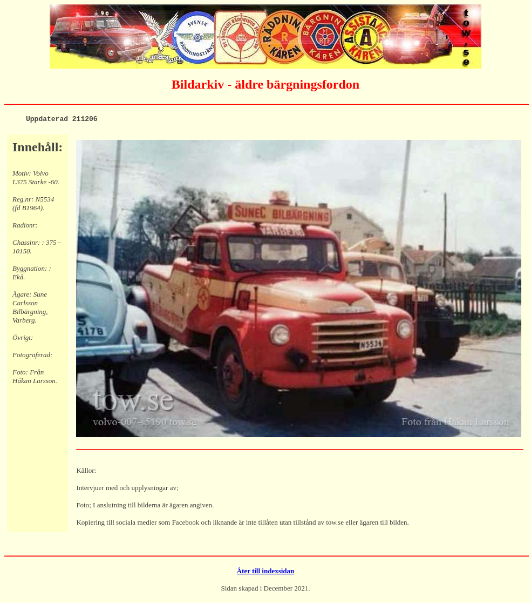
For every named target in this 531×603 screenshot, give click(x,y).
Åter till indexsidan (266, 572)
